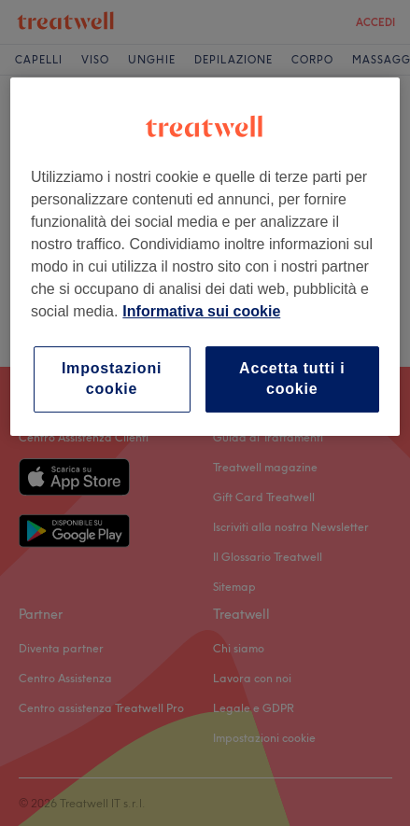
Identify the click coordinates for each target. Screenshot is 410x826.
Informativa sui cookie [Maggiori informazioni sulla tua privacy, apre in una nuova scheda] (201, 311)
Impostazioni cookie (112, 378)
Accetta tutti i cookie (292, 378)
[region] (205, 256)
